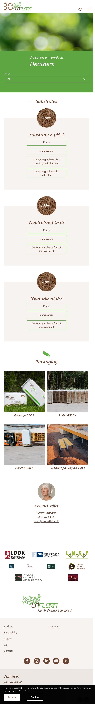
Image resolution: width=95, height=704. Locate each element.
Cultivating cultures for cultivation (46, 173)
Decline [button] (35, 697)
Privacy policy (53, 626)
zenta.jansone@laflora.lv (46, 521)
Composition (46, 151)
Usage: (7, 73)
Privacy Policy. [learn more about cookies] (24, 691)
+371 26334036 (46, 517)
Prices (46, 142)
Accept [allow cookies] (12, 697)
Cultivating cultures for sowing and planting (46, 161)
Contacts (8, 651)
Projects (8, 638)
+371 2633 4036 (13, 682)
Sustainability (10, 632)
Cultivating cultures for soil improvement (47, 249)
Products (8, 626)
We (5, 645)
